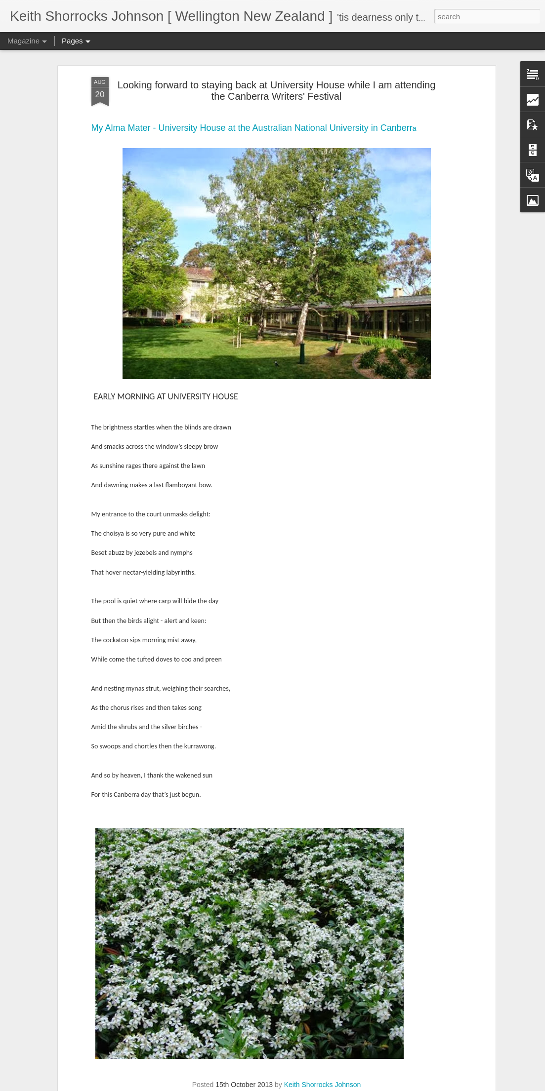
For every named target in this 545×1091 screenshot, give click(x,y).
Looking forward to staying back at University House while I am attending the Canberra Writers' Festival (277, 76)
